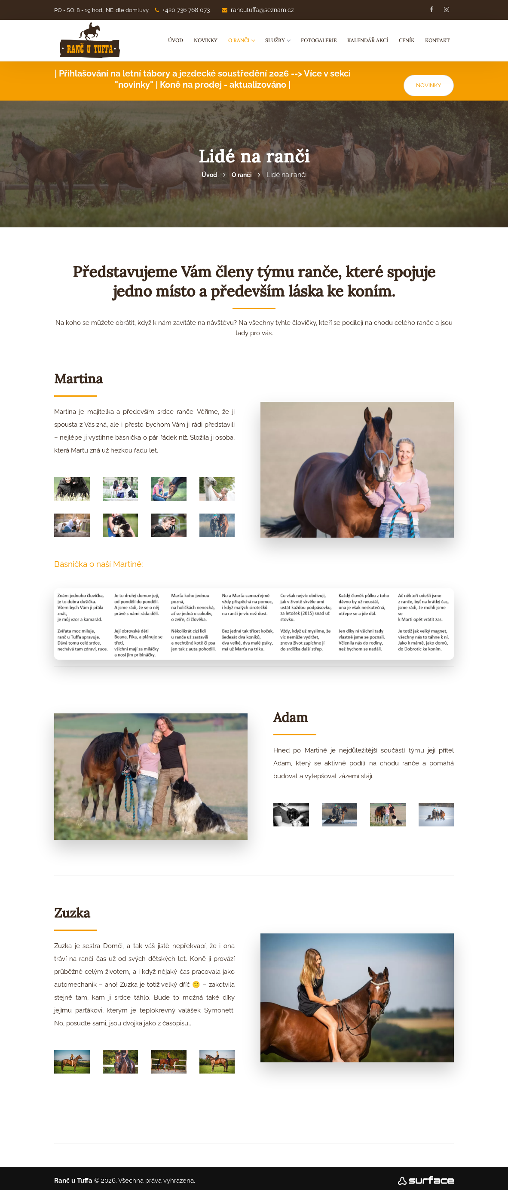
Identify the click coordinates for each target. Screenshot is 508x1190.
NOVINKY (428, 80)
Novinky (205, 40)
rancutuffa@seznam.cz (258, 9)
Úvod (175, 40)
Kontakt (437, 40)
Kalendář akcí (367, 40)
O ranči (241, 40)
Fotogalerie (319, 40)
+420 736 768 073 (182, 9)
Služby (277, 40)
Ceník (406, 40)
